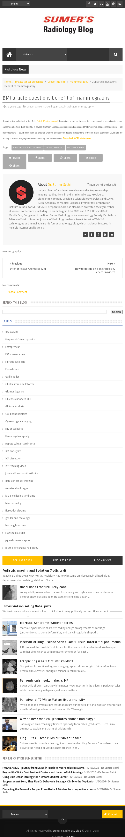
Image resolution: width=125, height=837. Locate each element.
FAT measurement (15, 346)
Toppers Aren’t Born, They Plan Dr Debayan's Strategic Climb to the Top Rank (47, 773)
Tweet (13, 157)
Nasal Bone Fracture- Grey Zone (43, 579)
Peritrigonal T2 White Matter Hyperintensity (52, 692)
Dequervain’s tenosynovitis (20, 331)
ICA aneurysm (13, 443)
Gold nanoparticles (16, 406)
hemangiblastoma (15, 517)
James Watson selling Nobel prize (27, 598)
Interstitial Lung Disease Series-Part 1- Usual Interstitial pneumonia (70, 634)
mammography (79, 81)
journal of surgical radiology (21, 540)
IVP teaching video (15, 458)
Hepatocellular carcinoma (20, 435)
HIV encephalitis (14, 421)
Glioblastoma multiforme (19, 376)
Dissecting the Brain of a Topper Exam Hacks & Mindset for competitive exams (48, 781)
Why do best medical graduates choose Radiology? (57, 711)
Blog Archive (102, 552)
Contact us (112, 806)
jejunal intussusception (18, 532)
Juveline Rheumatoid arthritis (21, 465)
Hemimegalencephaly (17, 428)
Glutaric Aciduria (14, 398)
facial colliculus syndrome (20, 487)
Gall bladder (12, 368)
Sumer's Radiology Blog (67, 823)
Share (38, 157)
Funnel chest (12, 361)
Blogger (69, 829)
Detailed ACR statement (77, 138)
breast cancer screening (29, 81)
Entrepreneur (12, 339)
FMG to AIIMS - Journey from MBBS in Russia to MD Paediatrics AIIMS (43, 760)
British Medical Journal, (48, 121)
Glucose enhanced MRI (18, 391)
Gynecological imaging (18, 413)
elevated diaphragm (16, 480)
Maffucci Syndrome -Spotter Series (46, 615)
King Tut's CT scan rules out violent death (50, 730)
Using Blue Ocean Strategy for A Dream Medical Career (34, 769)
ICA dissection (13, 450)
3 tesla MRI (11, 324)
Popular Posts (22, 552)
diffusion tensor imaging (19, 473)
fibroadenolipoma (15, 502)
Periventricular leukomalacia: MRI (44, 673)
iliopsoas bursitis (15, 525)
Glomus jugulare (14, 383)
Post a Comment (17, 284)
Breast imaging (57, 81)
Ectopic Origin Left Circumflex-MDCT (46, 653)
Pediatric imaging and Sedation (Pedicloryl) (34, 563)
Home (8, 81)
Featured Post (62, 552)
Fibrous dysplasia (15, 354)
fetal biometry (13, 495)
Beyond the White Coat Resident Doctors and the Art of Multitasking (42, 764)
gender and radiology (17, 510)
